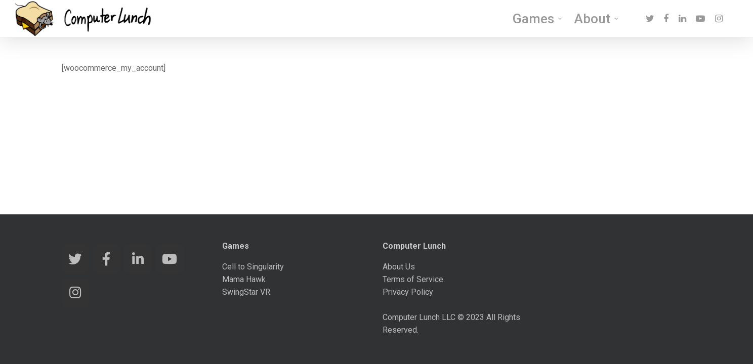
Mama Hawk (244, 279)
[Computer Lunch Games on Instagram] (75, 293)
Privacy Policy (408, 292)
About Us (399, 266)
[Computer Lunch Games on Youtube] (169, 259)
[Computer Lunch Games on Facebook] (106, 259)
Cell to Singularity (253, 266)
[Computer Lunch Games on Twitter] (75, 259)
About (596, 21)
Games (538, 21)
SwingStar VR (246, 292)
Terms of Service (413, 279)
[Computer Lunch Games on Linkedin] (137, 259)
